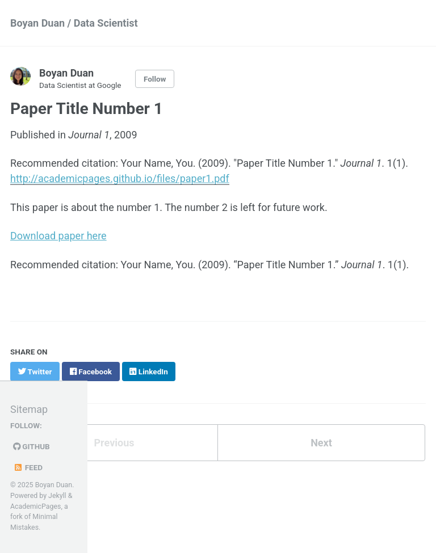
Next (321, 443)
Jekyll (57, 496)
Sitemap (29, 409)
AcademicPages (35, 506)
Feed (28, 467)
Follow (155, 78)
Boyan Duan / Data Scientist (74, 23)
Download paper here (58, 236)
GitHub (31, 446)
